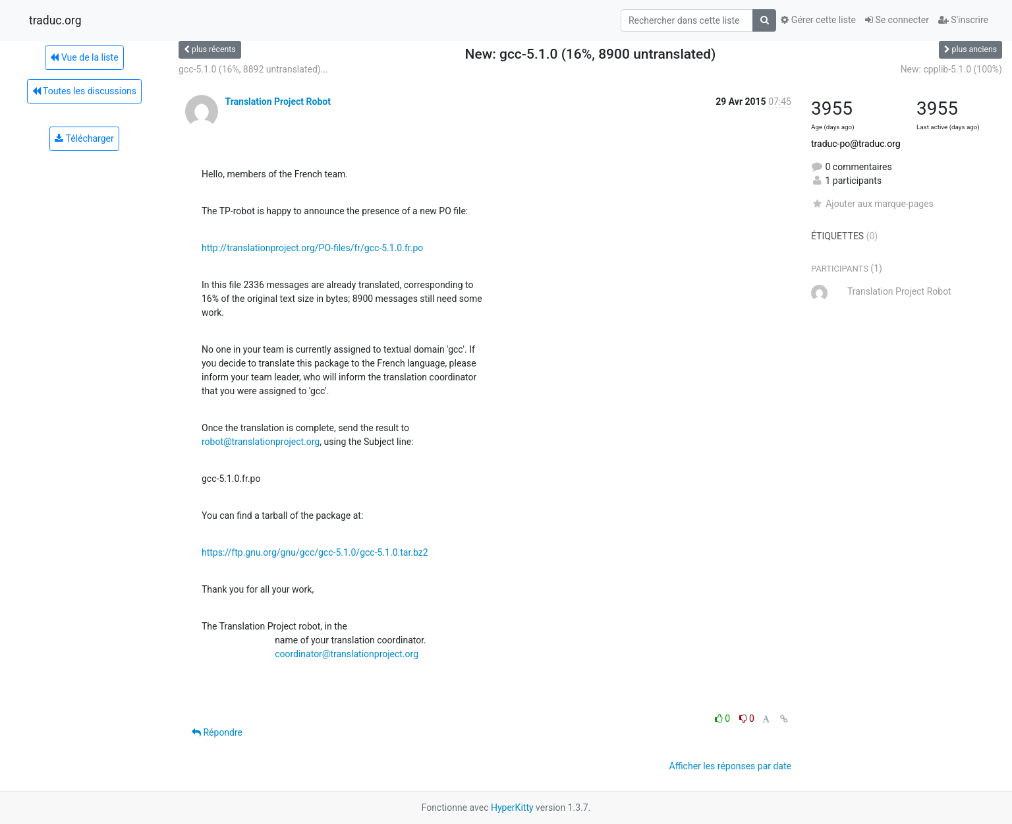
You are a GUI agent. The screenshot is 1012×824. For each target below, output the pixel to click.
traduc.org (55, 20)
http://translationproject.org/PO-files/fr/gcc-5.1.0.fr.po (312, 248)
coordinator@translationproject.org (346, 654)
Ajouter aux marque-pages (872, 203)
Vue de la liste (84, 57)
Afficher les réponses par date (730, 766)
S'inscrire (963, 20)
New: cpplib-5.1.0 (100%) (951, 69)
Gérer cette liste (818, 20)
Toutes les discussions (84, 91)
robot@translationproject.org (261, 441)
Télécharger (84, 138)
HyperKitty (512, 807)
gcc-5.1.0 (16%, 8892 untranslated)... (253, 69)
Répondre (217, 732)
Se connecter (897, 20)
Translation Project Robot (277, 101)
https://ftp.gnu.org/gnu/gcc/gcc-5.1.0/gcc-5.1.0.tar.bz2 (315, 552)
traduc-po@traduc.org (856, 143)
